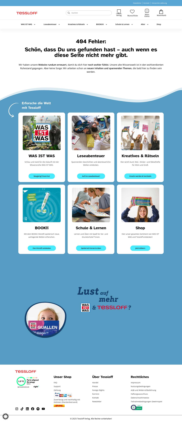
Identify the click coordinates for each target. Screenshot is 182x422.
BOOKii (42, 227)
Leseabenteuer (52, 24)
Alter (144, 24)
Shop (159, 24)
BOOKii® (101, 24)
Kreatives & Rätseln (78, 24)
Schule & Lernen (124, 24)
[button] (5, 416)
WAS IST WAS (28, 24)
